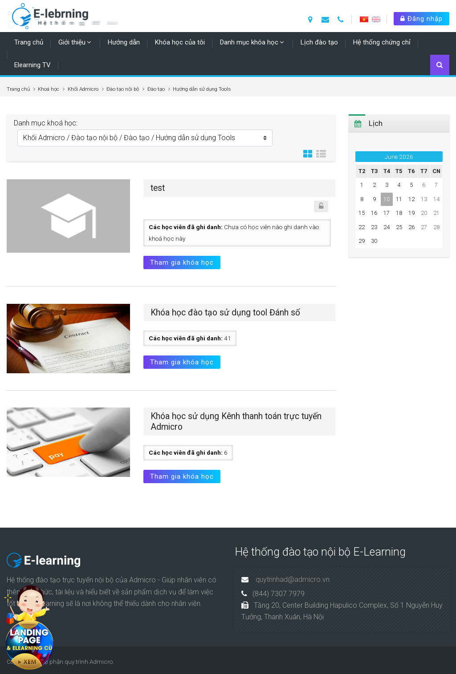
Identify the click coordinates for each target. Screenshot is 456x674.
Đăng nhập (421, 19)
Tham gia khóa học (182, 262)
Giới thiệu (72, 42)
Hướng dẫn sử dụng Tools (202, 89)
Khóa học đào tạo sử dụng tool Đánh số (225, 312)
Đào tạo (156, 89)
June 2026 (399, 156)
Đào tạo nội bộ (122, 89)
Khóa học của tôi (180, 42)
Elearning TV (32, 65)
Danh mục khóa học (249, 42)
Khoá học (48, 89)
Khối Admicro (83, 89)
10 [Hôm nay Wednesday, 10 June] (386, 199)
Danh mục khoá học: (45, 123)
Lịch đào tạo (319, 42)
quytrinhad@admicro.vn (293, 579)
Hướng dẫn (124, 42)
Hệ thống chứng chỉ (382, 42)
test (158, 188)
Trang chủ (28, 42)
